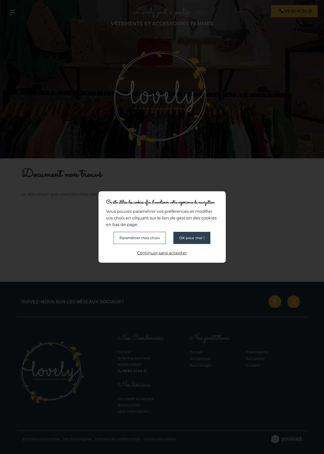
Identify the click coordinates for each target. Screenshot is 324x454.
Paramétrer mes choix (139, 238)
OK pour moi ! (192, 238)
